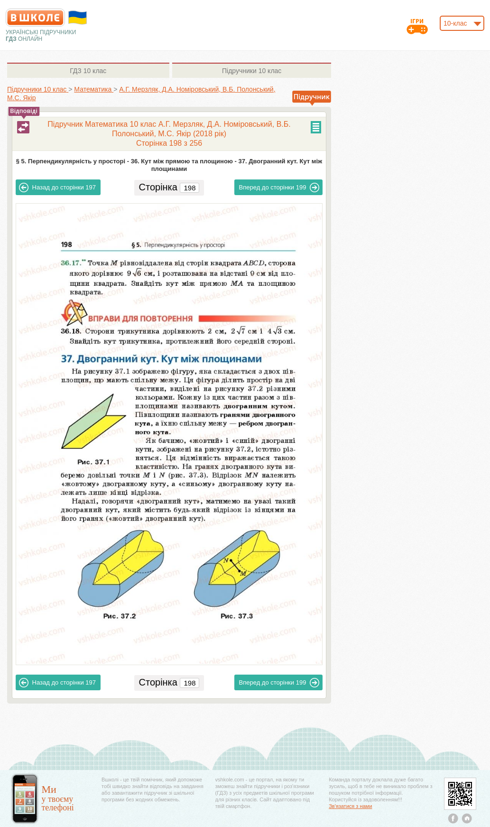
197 (57, 187)
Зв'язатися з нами (350, 806)
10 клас (88, 71)
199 (279, 187)
